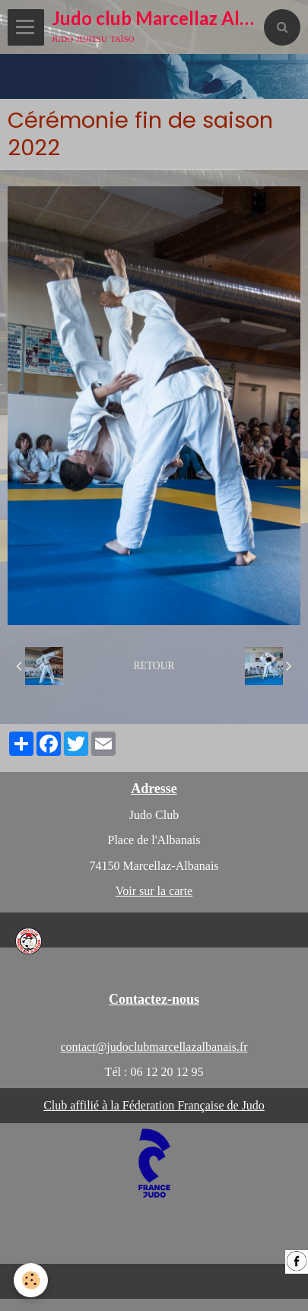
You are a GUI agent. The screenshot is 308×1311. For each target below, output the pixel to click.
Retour (153, 665)
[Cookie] (31, 1280)
